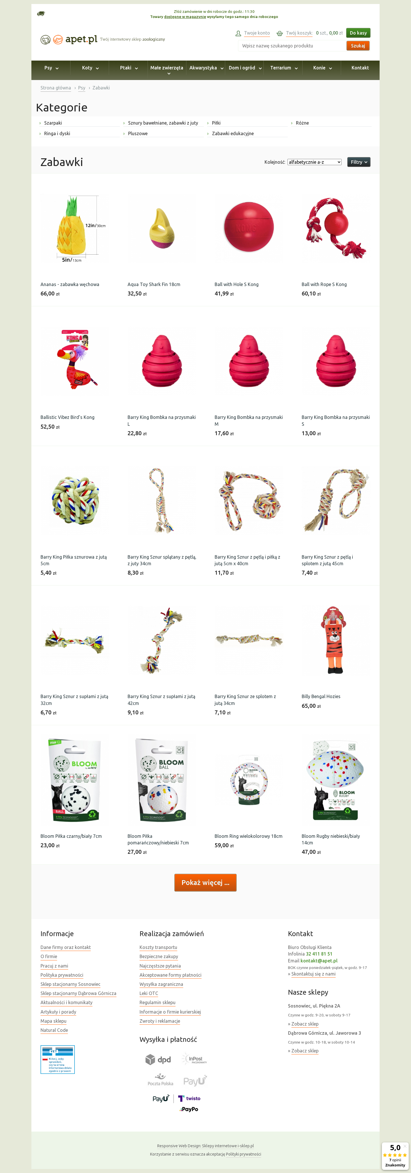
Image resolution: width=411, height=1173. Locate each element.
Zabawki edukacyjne (230, 133)
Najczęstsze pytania (160, 965)
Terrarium (283, 67)
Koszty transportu (158, 947)
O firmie (49, 956)
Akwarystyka (206, 67)
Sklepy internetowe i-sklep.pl (205, 1146)
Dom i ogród (244, 67)
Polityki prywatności (243, 1154)
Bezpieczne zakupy (159, 956)
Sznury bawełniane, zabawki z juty (160, 122)
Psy (51, 67)
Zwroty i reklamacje (160, 1021)
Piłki (214, 122)
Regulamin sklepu (158, 1002)
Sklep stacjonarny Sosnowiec (70, 984)
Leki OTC (149, 993)
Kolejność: (275, 162)
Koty (89, 67)
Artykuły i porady (58, 1011)
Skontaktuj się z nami (313, 973)
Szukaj (358, 45)
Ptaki (128, 67)
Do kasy (358, 32)
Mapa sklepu (54, 1021)
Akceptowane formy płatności (171, 975)
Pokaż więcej (203, 882)
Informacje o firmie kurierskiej (170, 1011)
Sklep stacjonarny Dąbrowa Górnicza (78, 993)
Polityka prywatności (62, 975)
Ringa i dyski (54, 133)
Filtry (359, 162)
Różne (300, 122)
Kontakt (360, 67)
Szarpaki (50, 122)
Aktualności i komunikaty (66, 1002)
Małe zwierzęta (166, 70)
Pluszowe (135, 133)
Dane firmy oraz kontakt (66, 947)
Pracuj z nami (54, 965)
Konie (321, 67)
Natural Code (54, 1030)
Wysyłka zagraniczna (161, 984)
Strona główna (56, 87)
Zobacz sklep (305, 1023)
